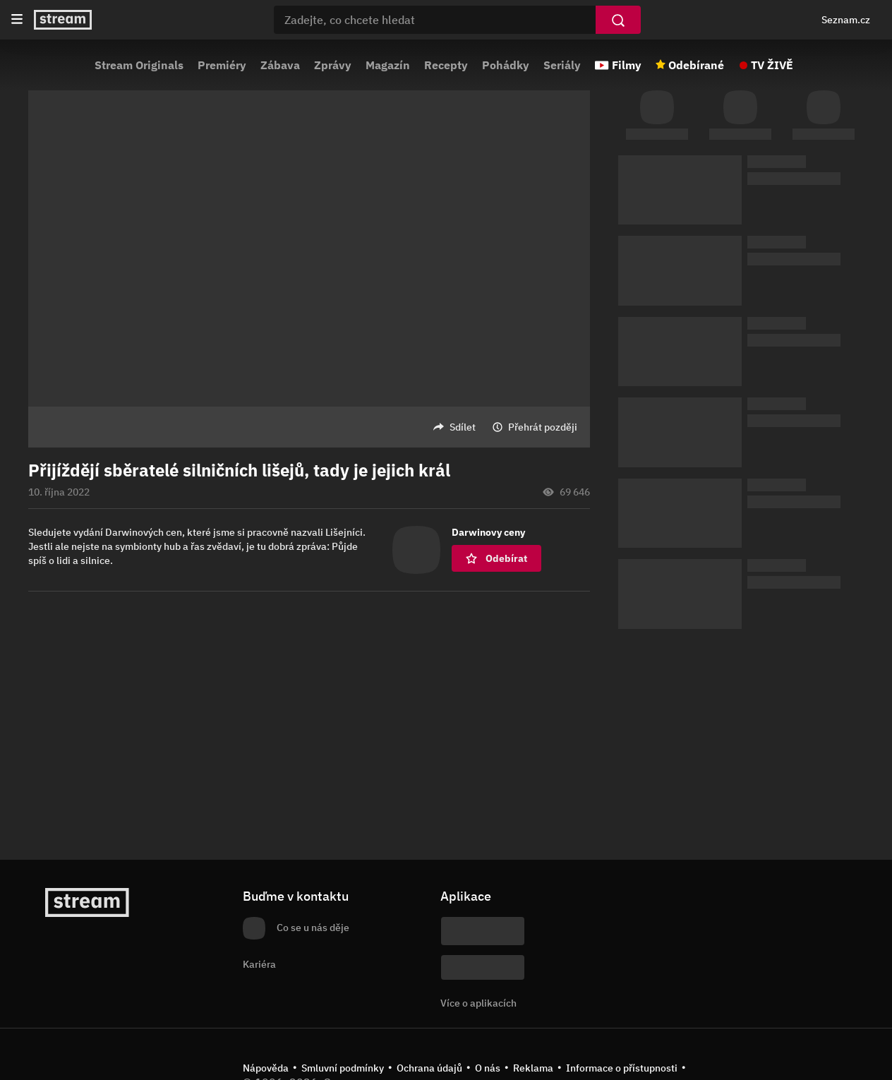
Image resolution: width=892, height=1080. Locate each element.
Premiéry (222, 65)
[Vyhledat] (618, 20)
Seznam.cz (845, 20)
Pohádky (505, 65)
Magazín (388, 65)
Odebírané (696, 65)
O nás (487, 1068)
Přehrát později (542, 427)
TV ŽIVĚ (772, 65)
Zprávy (332, 65)
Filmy (626, 65)
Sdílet (463, 427)
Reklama (533, 1068)
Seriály (562, 65)
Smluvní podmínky (342, 1068)
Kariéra (259, 964)
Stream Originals (139, 65)
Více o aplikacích (478, 1003)
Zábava (280, 65)
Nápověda (266, 1068)
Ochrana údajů (429, 1068)
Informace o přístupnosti (621, 1068)
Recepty (446, 65)
